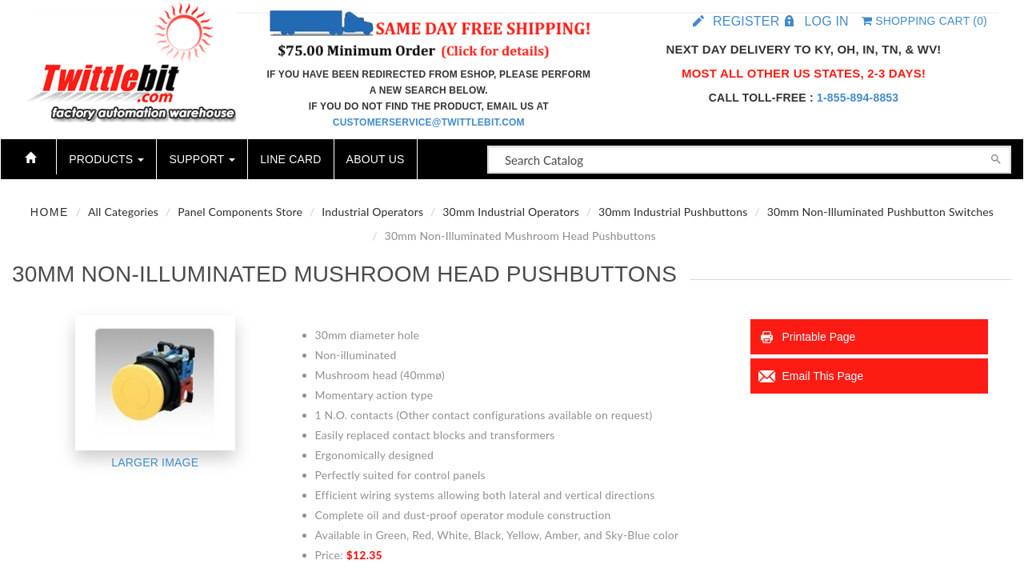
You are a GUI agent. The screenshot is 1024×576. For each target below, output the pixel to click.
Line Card (290, 159)
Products (106, 159)
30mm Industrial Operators (510, 211)
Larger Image (154, 462)
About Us (375, 159)
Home (49, 212)
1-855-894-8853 (857, 97)
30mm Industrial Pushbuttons (672, 211)
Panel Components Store (240, 211)
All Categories (123, 211)
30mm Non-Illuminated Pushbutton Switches (880, 211)
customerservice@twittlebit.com (429, 122)
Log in (826, 21)
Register (746, 21)
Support (202, 159)
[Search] (996, 157)
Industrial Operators (372, 211)
